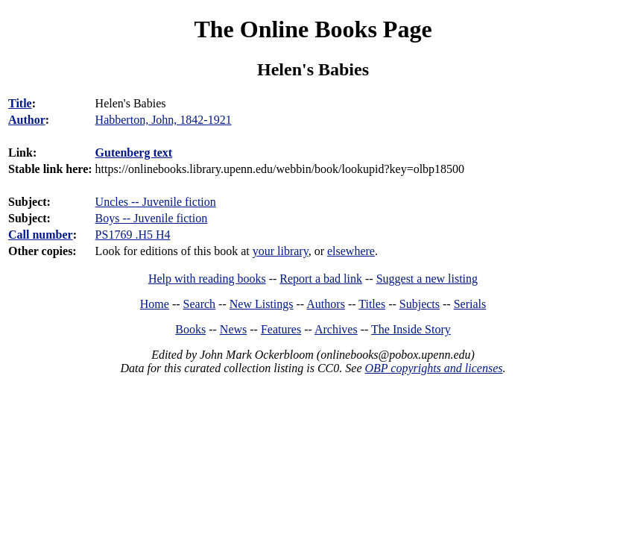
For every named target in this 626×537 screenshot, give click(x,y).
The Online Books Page (312, 29)
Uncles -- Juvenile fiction (155, 201)
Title (20, 103)
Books (190, 329)
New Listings (262, 304)
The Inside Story (411, 329)
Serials (470, 304)
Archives (336, 329)
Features (281, 329)
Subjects (419, 304)
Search (199, 304)
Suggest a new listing (427, 278)
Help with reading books (207, 278)
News (233, 329)
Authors (325, 304)
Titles (371, 304)
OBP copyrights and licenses (433, 368)
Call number (40, 234)
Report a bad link (320, 278)
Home (154, 304)
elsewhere (351, 251)
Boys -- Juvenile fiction (151, 218)
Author (26, 119)
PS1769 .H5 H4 (133, 234)
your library (281, 251)
